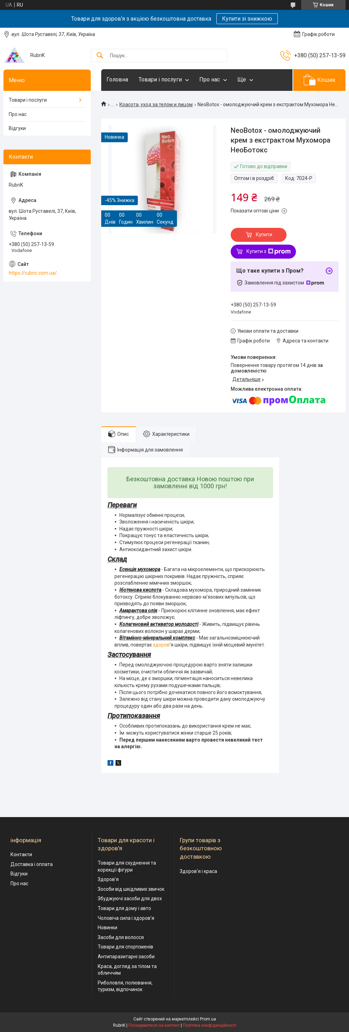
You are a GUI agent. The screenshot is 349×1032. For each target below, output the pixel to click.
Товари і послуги (160, 79)
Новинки (107, 927)
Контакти (21, 854)
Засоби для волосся (121, 937)
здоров (161, 645)
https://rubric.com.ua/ (33, 273)
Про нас (209, 79)
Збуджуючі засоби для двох (130, 898)
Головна (117, 79)
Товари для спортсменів (125, 947)
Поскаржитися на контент (154, 1025)
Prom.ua (208, 1019)
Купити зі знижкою (247, 18)
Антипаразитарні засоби (126, 956)
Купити (264, 234)
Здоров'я (108, 879)
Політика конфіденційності (209, 1025)
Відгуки (17, 128)
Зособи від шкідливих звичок (131, 889)
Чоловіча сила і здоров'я (126, 918)
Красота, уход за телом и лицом (156, 104)
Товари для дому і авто (124, 908)
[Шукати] (100, 55)
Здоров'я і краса (198, 871)
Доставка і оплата (31, 864)
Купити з (268, 251)
